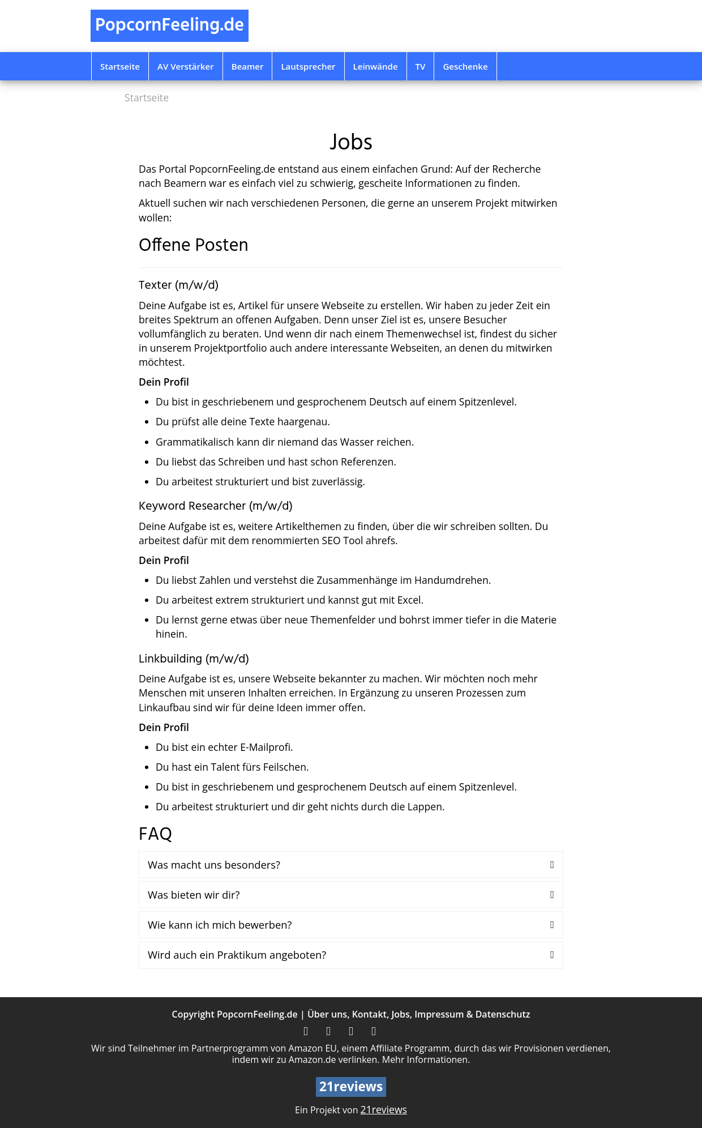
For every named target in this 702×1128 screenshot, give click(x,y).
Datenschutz (503, 1014)
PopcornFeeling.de (257, 1014)
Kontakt (369, 1014)
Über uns (327, 1014)
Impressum (439, 1014)
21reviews (384, 1109)
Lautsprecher (308, 66)
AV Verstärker (185, 66)
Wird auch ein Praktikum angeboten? (237, 954)
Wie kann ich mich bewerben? (220, 924)
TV (421, 66)
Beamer (248, 66)
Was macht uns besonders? (214, 864)
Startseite (120, 66)
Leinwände (375, 66)
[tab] (351, 865)
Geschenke (465, 66)
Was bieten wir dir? (193, 894)
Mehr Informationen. (426, 1059)
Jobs (400, 1014)
